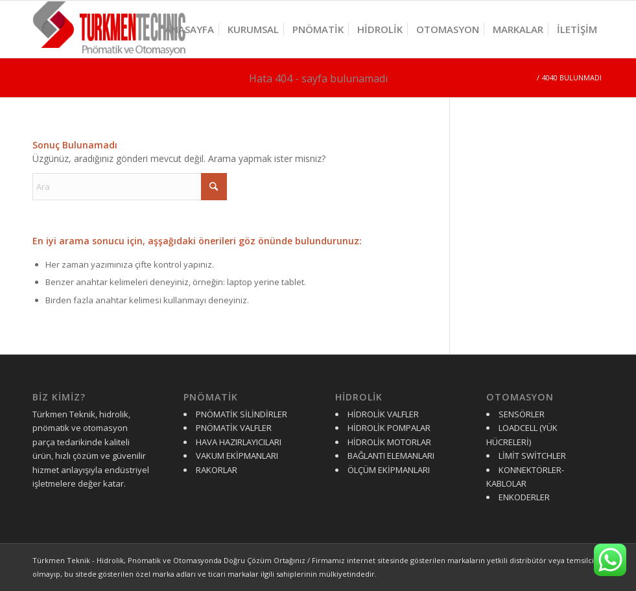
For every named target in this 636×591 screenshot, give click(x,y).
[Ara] (129, 186)
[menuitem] (189, 29)
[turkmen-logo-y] (113, 29)
